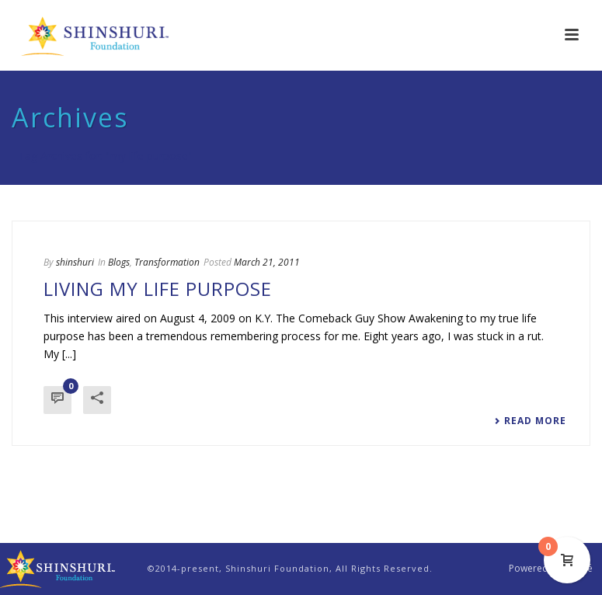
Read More (530, 421)
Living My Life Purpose (157, 288)
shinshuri (75, 262)
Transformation (167, 262)
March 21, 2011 (267, 262)
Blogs (119, 262)
